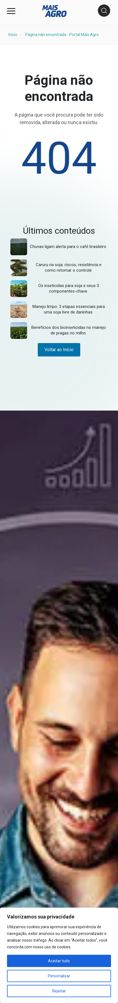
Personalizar (59, 976)
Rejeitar (59, 991)
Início (12, 34)
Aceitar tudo (59, 961)
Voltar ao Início (59, 349)
